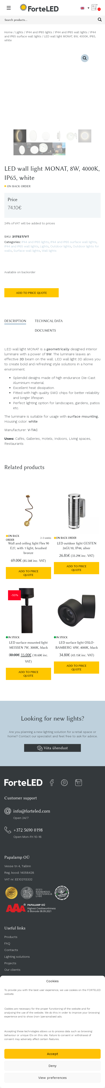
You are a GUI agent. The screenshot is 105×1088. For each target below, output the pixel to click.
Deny (52, 1066)
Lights (19, 32)
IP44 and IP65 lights (39, 32)
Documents (45, 330)
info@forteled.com (31, 811)
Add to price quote (31, 292)
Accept (52, 1054)
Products (10, 937)
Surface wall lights (26, 250)
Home (8, 32)
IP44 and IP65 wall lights (71, 32)
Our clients (12, 969)
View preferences (52, 1078)
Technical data (49, 321)
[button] (85, 58)
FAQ (7, 943)
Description (15, 321)
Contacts (11, 950)
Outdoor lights (60, 246)
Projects (10, 963)
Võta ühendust (52, 748)
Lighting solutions (17, 956)
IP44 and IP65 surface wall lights (73, 242)
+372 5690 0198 (28, 830)
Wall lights (49, 250)
